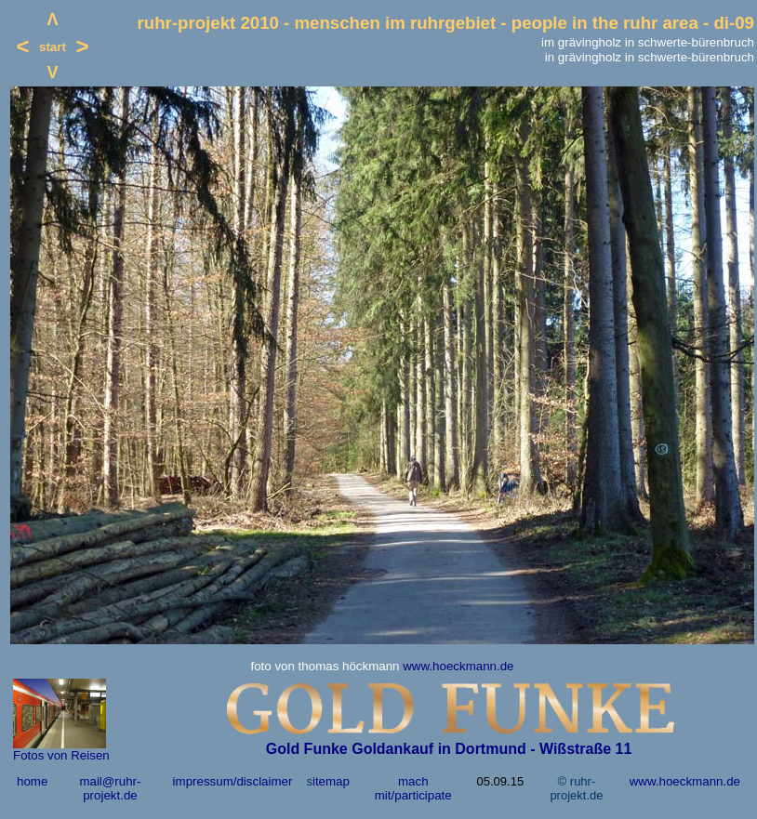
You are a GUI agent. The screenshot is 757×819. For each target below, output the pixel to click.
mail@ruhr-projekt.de (109, 788)
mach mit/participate (413, 788)
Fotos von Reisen (61, 755)
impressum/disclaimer (233, 781)
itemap (331, 781)
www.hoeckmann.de (458, 666)
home (32, 781)
